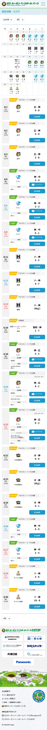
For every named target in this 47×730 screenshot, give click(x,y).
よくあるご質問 (7, 698)
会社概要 (5, 691)
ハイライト (38, 184)
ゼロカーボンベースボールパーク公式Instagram (20, 715)
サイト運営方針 (7, 695)
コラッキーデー (15, 399)
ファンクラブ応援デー (17, 437)
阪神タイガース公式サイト (13, 706)
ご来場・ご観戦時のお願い (11, 702)
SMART (13, 360)
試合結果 (37, 116)
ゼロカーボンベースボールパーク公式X (17, 719)
